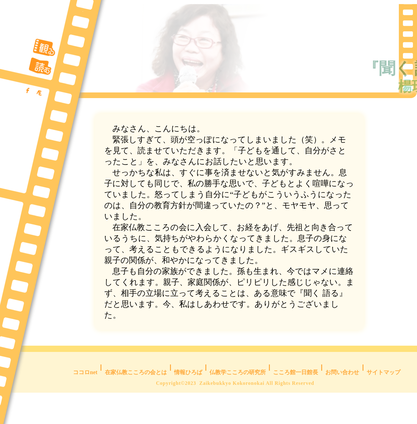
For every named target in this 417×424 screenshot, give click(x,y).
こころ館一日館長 (293, 398)
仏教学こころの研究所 (237, 398)
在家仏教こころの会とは (137, 398)
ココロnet (87, 398)
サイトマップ (382, 398)
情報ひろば (188, 398)
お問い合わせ (340, 398)
